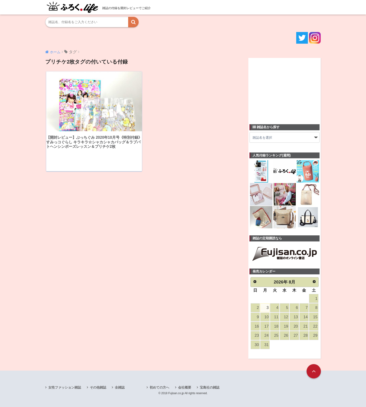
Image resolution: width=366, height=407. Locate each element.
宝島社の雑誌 (209, 387)
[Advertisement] (285, 88)
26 (286, 335)
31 (266, 345)
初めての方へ (159, 387)
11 (276, 317)
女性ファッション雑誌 (64, 387)
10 (266, 317)
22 (315, 326)
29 (315, 335)
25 (276, 335)
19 (286, 326)
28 (305, 335)
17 (266, 326)
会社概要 (184, 387)
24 (266, 335)
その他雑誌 (98, 387)
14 (305, 317)
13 (296, 317)
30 (257, 345)
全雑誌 (120, 387)
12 (286, 317)
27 (296, 335)
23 (257, 335)
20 (296, 326)
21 (305, 326)
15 (315, 317)
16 (257, 326)
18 (276, 326)
